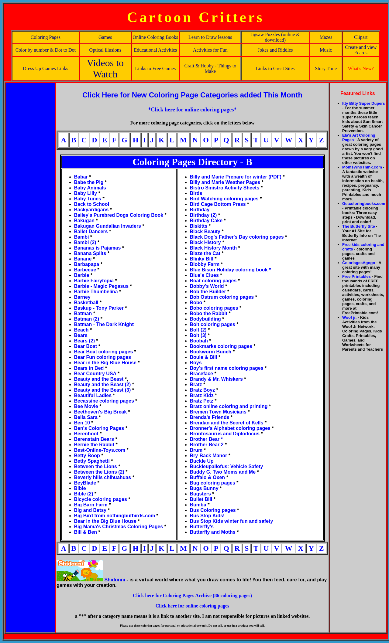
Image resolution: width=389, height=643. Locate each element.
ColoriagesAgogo (358, 262)
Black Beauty (205, 231)
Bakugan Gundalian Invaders (107, 226)
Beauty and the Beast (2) (103, 384)
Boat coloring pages (213, 280)
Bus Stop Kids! (207, 515)
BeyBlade (85, 482)
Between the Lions (96, 466)
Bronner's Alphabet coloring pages (230, 428)
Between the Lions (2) (99, 472)
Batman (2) (86, 319)
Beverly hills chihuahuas (102, 477)
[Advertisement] (30, 174)
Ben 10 (82, 422)
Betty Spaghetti (92, 461)
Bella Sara (86, 417)
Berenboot (87, 433)
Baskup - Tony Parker (99, 308)
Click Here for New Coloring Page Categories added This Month (192, 95)
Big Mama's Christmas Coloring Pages (118, 526)
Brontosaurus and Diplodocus (225, 433)
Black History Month (213, 247)
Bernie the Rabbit (94, 444)
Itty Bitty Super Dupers (363, 103)
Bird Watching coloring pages (225, 198)
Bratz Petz (201, 400)
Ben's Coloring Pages (99, 428)
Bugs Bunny (204, 488)
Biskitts (199, 226)
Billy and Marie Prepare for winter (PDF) (235, 176)
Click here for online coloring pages (192, 605)
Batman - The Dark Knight (104, 324)
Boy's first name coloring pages (226, 368)
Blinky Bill (201, 258)
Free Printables (356, 276)
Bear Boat (85, 346)
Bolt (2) (198, 329)
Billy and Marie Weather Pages (225, 182)
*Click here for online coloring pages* (192, 110)
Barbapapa (86, 264)
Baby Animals (90, 187)
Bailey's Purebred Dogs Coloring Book (119, 215)
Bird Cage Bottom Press (218, 204)
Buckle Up (202, 461)
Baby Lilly (85, 193)
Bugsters (200, 493)
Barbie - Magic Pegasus (101, 286)
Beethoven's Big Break (100, 411)
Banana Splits (90, 253)
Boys (196, 362)
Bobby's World (207, 286)
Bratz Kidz (202, 395)
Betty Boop (87, 455)
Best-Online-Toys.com (100, 450)
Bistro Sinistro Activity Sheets (225, 187)
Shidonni (114, 579)
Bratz (196, 384)
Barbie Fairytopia (94, 280)
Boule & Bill (203, 357)
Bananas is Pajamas (97, 247)
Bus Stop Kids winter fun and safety (231, 521)
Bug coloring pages (214, 482)
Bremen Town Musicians (218, 411)
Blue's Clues (204, 275)
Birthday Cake (206, 220)
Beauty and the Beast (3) (102, 390)
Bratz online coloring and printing (229, 406)
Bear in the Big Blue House (106, 362)
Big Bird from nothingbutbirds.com (114, 515)
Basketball (86, 302)
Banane (83, 258)
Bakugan (84, 220)
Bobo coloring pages (215, 308)
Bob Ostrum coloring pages (222, 297)
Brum (196, 450)
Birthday (200, 209)
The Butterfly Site (358, 226)
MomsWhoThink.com (362, 167)
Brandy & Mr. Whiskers (216, 379)
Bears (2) (85, 340)
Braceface (201, 373)
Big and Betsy (90, 510)
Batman (83, 313)
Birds (196, 193)
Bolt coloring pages (212, 324)
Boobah (199, 340)
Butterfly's (202, 526)
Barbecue (85, 269)
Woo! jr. (349, 317)
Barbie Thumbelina (96, 291)
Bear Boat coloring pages (104, 351)
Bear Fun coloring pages (102, 357)
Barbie (81, 275)
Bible (80, 488)
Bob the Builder (208, 291)
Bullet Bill (201, 499)
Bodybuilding (205, 319)
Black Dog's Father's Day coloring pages (237, 237)
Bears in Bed (89, 368)
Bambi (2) (85, 242)
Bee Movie (86, 406)
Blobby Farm (205, 264)
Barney (82, 297)
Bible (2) (83, 493)
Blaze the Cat (205, 253)
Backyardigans (91, 209)
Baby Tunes (88, 198)
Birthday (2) (203, 215)
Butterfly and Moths (213, 532)
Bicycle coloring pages (100, 499)
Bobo (196, 302)
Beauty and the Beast (99, 379)
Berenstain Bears (94, 439)
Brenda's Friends (211, 417)
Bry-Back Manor (208, 455)
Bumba (198, 504)
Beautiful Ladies (93, 395)
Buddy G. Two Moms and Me (223, 472)
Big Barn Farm (91, 504)
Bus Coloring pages (213, 510)
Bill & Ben (85, 532)
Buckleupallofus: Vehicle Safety (226, 466)
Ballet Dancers (91, 231)
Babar (81, 176)
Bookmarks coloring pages (221, 346)
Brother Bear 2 (207, 444)
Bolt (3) (199, 335)
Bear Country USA (95, 373)
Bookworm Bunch (211, 351)
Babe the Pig (89, 182)
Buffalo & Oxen (207, 477)
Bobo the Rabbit (209, 313)
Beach (81, 329)
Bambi (81, 237)
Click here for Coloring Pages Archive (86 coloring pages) (192, 595)
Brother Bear (205, 439)
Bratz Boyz (202, 390)
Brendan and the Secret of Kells (226, 422)
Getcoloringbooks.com (363, 203)
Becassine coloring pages (104, 400)
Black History (205, 242)
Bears (81, 335)
